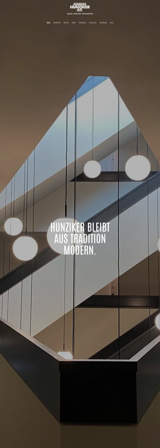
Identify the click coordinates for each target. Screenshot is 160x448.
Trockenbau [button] (82, 22)
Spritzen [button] (66, 22)
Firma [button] (111, 22)
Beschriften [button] (57, 22)
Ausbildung (103, 22)
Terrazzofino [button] (92, 22)
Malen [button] (74, 22)
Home (48, 22)
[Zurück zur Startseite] (80, 8)
